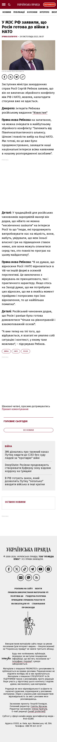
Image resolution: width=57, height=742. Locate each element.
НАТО (16, 351)
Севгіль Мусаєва (39, 706)
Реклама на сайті (23, 588)
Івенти (38, 588)
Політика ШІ (16, 596)
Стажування (38, 604)
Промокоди (28, 607)
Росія (25, 351)
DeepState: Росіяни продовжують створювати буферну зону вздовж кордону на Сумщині (28, 468)
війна (6, 351)
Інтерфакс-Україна (21, 661)
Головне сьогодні (16, 421)
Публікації (19, 12)
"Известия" (40, 112)
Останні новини (15, 502)
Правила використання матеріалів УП (28, 592)
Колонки (32, 12)
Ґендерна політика (36, 596)
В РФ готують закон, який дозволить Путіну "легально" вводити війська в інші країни (25, 481)
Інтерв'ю (44, 12)
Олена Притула (39, 709)
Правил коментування (15, 409)
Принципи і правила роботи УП (28, 600)
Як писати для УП (20, 604)
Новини (6, 12)
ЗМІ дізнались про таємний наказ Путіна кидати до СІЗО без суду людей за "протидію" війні (27, 455)
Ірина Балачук (10, 36)
